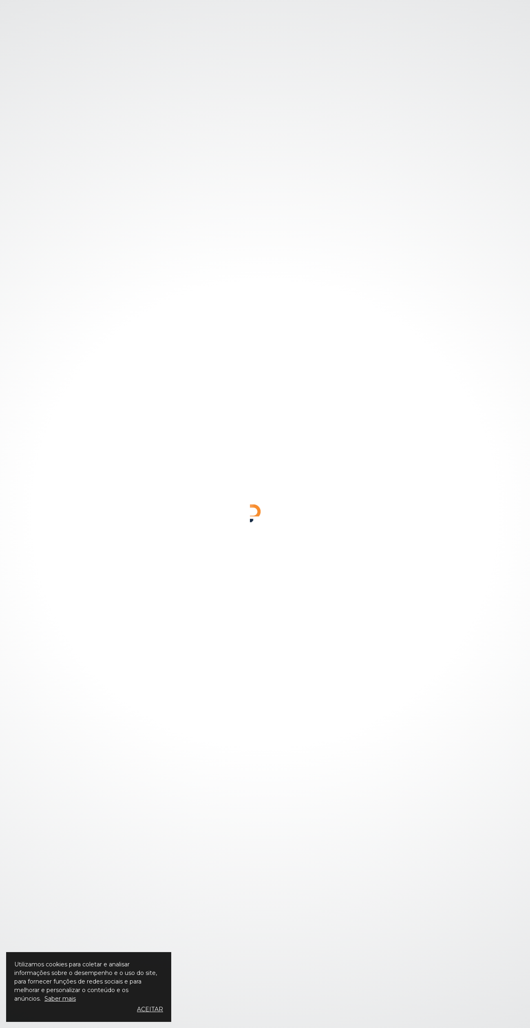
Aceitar (150, 1009)
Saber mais (60, 998)
